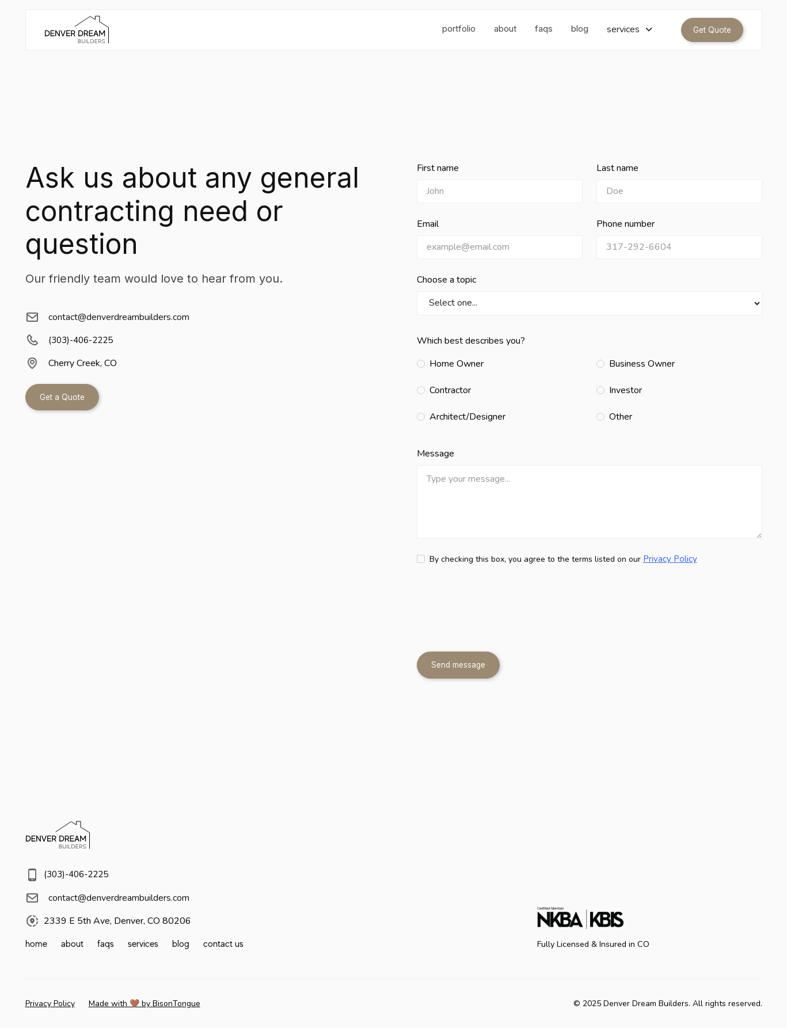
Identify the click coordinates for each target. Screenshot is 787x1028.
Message (435, 453)
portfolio (459, 28)
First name (438, 168)
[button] (630, 29)
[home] (76, 30)
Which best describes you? (471, 340)
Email (428, 224)
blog (579, 28)
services (143, 944)
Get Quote (712, 30)
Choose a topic (446, 279)
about (505, 28)
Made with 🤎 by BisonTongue (144, 1003)
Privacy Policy (670, 559)
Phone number (625, 224)
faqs (544, 28)
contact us (223, 944)
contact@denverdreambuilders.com (118, 317)
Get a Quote (62, 397)
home (36, 944)
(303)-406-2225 (80, 340)
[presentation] (504, 610)
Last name (617, 168)
